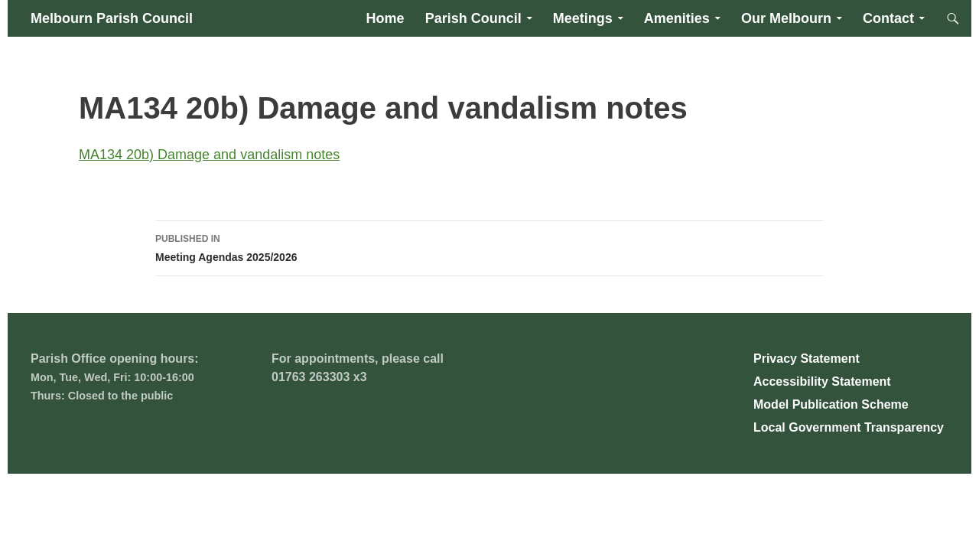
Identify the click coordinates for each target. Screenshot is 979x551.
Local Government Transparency (848, 427)
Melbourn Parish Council (112, 18)
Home (385, 18)
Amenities (677, 18)
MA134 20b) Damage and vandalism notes (209, 154)
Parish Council (473, 18)
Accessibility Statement (822, 381)
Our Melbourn (786, 18)
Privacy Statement (806, 358)
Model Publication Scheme (831, 404)
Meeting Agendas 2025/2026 (489, 246)
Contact (888, 18)
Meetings (583, 18)
